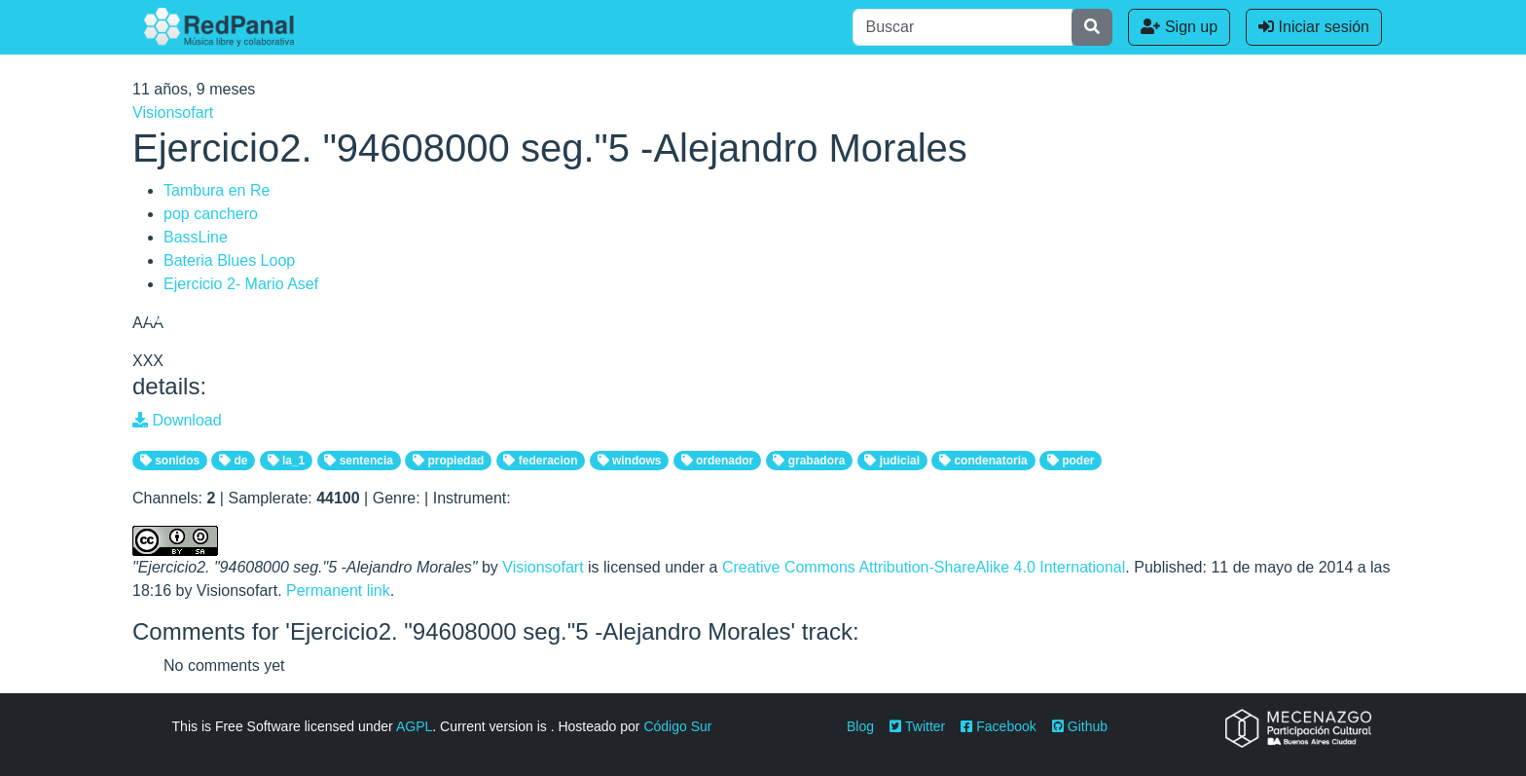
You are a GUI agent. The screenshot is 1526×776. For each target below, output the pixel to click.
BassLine (196, 237)
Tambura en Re (217, 190)
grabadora (809, 460)
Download (177, 420)
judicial (892, 460)
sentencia (358, 460)
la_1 (287, 460)
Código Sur (677, 726)
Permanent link (338, 590)
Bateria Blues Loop (229, 260)
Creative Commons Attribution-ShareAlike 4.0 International (923, 567)
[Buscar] (962, 27)
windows (630, 460)
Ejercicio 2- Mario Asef (241, 284)
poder (1071, 460)
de (233, 460)
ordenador (717, 460)
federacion (540, 460)
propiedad (448, 460)
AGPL (414, 726)
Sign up (1179, 26)
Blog (860, 726)
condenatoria (983, 460)
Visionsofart (172, 112)
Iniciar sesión (1313, 26)
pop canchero (211, 213)
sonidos (170, 460)
